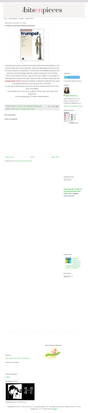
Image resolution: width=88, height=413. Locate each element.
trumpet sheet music (27, 109)
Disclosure (21, 18)
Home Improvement (13, 18)
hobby (12, 109)
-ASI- (40, 409)
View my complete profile (73, 106)
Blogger (54, 409)
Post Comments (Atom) (23, 161)
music (18, 109)
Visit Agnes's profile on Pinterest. (18, 358)
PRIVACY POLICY (29, 18)
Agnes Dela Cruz (71, 96)
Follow (8, 377)
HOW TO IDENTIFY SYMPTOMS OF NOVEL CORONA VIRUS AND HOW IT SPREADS (73, 263)
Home (5, 18)
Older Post (55, 157)
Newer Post (9, 157)
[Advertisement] (32, 175)
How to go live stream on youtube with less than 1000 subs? (73, 191)
